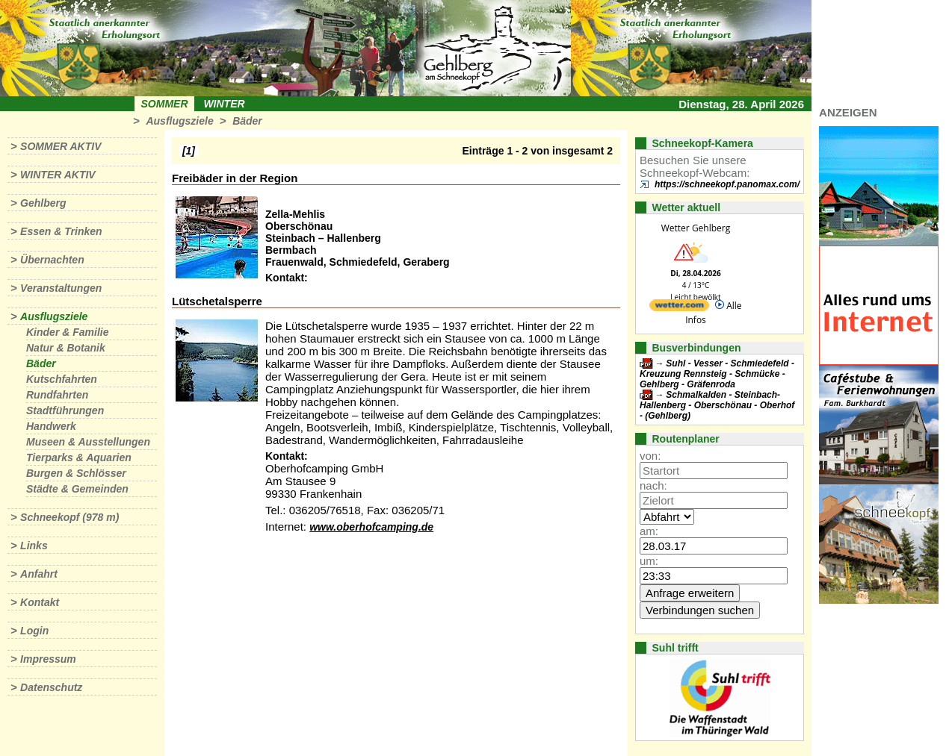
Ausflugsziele (179, 121)
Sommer (164, 104)
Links (34, 546)
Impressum (48, 659)
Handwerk (51, 426)
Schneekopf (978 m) (69, 517)
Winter (223, 104)
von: (650, 455)
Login (34, 631)
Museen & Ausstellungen (88, 442)
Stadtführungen (65, 410)
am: (649, 531)
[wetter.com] (679, 308)
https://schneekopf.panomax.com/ (727, 184)
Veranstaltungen (61, 288)
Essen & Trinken (61, 231)
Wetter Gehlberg (695, 228)
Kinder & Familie (67, 332)
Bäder (247, 121)
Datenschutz (51, 687)
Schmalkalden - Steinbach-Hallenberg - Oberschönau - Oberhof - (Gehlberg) (717, 405)
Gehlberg (43, 203)
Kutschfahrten (61, 379)
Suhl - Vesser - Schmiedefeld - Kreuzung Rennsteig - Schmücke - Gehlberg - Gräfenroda (717, 374)
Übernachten (52, 260)
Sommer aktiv (60, 146)
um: (649, 560)
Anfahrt (39, 574)
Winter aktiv (58, 175)
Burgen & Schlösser (76, 473)
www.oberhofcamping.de (371, 527)
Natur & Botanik (65, 348)
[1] (188, 151)
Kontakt (39, 602)
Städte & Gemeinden (77, 489)
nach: (653, 485)
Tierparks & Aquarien (79, 457)
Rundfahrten (57, 395)
